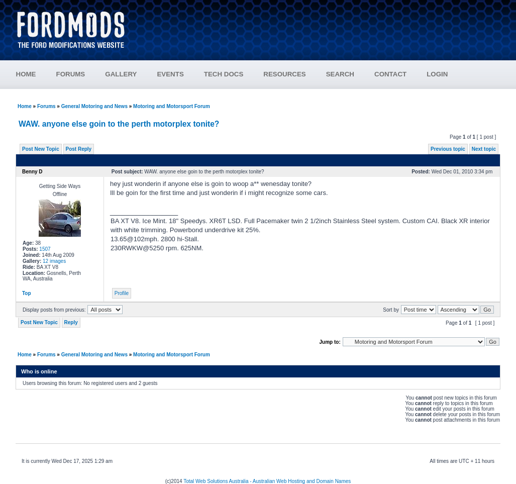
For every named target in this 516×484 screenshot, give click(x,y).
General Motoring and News (94, 106)
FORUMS (70, 74)
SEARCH (340, 74)
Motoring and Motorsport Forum (171, 106)
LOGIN (437, 74)
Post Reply (79, 149)
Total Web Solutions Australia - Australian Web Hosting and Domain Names (267, 481)
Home (25, 106)
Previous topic (448, 149)
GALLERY (121, 74)
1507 (44, 249)
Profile (122, 293)
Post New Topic (40, 149)
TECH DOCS (224, 74)
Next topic (484, 149)
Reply (71, 322)
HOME (26, 74)
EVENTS (170, 74)
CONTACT (390, 74)
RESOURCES (284, 74)
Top (26, 293)
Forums (46, 106)
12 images (54, 261)
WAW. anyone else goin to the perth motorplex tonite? (119, 124)
